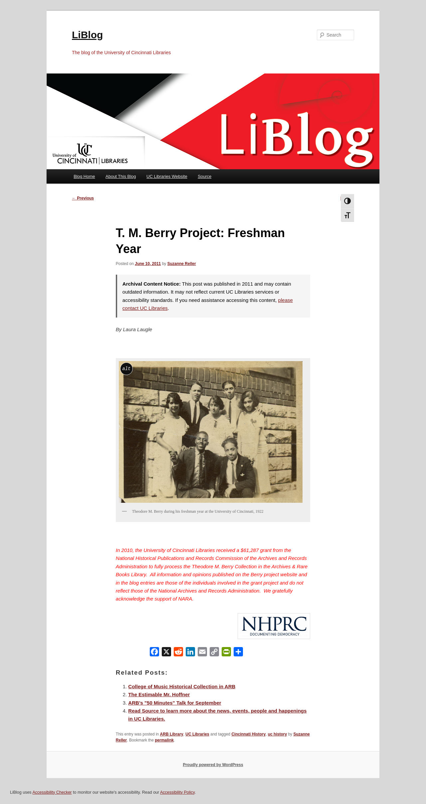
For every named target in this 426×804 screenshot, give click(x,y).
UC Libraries (197, 734)
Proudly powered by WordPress (213, 764)
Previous (83, 198)
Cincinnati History (248, 734)
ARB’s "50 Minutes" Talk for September (174, 703)
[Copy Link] (214, 653)
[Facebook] (154, 653)
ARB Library (171, 734)
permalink (164, 740)
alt (126, 368)
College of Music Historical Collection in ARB (181, 686)
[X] (166, 653)
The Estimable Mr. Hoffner (159, 694)
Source (204, 176)
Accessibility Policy (177, 792)
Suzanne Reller (181, 263)
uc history (277, 734)
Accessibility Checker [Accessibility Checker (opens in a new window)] (52, 792)
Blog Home (84, 176)
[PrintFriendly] (226, 653)
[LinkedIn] (190, 653)
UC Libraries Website (166, 176)
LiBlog (87, 34)
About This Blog (121, 176)
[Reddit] (178, 653)
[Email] (202, 653)
